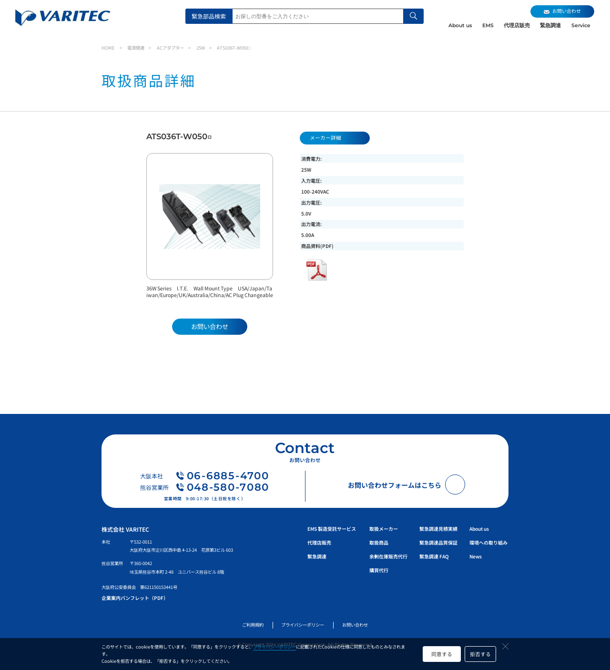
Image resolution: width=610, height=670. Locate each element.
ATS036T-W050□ (234, 47)
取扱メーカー (383, 528)
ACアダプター (170, 47)
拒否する (480, 654)
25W (200, 47)
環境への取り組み (488, 542)
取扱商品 (378, 542)
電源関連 (135, 47)
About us (460, 25)
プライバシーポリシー (274, 646)
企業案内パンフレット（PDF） (135, 597)
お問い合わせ (355, 624)
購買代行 (378, 570)
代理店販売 (517, 25)
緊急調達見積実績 (438, 528)
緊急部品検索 (209, 16)
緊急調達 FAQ (434, 556)
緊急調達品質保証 (438, 542)
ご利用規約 (253, 624)
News (475, 556)
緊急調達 (550, 25)
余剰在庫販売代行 (388, 556)
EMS (488, 25)
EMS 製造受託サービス (331, 528)
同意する (441, 654)
